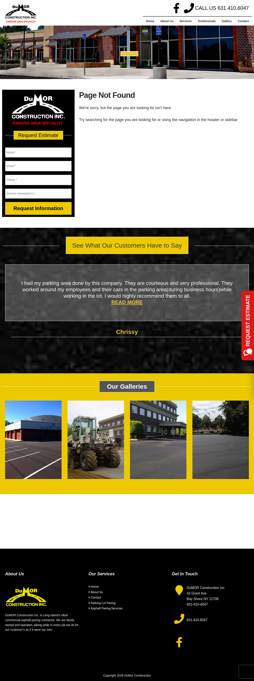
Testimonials (207, 21)
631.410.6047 (233, 8)
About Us (166, 21)
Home (150, 21)
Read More (127, 302)
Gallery (227, 21)
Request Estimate (248, 320)
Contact (243, 21)
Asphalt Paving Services (106, 608)
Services (185, 21)
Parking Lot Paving (103, 603)
